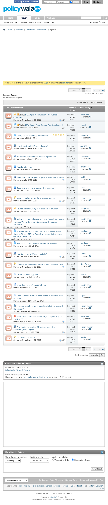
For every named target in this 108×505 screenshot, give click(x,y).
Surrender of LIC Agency (27, 274)
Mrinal (25, 127)
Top (102, 355)
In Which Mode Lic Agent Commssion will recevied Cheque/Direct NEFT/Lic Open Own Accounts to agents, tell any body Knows (37, 234)
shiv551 (25, 246)
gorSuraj (25, 211)
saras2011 (16, 227)
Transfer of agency (25, 167)
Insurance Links (68, 486)
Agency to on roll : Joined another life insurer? (37, 243)
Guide (37, 18)
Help (86, 2)
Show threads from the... (16, 457)
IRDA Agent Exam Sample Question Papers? (44, 125)
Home (10, 18)
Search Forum (96, 102)
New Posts (8, 22)
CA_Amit (19, 370)
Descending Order (81, 460)
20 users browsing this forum (35, 377)
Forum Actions (35, 22)
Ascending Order (61, 460)
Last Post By (86, 107)
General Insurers (53, 486)
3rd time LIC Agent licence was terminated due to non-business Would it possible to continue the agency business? (38, 222)
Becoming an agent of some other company (36, 188)
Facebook (81, 486)
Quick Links (49, 22)
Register (97, 2)
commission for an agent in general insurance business (40, 177)
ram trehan (26, 159)
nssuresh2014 (27, 301)
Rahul (24, 201)
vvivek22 (25, 138)
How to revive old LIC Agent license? (32, 146)
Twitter (91, 486)
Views (72, 110)
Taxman (27, 370)
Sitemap (68, 480)
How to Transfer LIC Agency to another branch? (37, 208)
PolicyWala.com (56, 480)
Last (101, 90)
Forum (24, 18)
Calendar (23, 22)
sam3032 (26, 190)
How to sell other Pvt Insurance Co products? (36, 156)
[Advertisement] (54, 55)
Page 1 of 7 (76, 90)
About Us (94, 480)
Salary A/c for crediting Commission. (32, 135)
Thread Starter (17, 107)
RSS (102, 488)
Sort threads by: (37, 457)
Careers (19, 29)
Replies (72, 107)
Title (7, 107)
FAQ (16, 22)
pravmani (26, 311)
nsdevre (25, 332)
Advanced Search (97, 22)
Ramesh (25, 256)
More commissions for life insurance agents (35, 198)
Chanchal (26, 169)
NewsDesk (26, 120)
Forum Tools (81, 102)
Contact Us (43, 480)
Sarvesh (25, 288)
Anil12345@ (17, 239)
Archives (51, 18)
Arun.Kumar (27, 148)
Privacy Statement (81, 480)
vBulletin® (53, 497)
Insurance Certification (36, 29)
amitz (24, 180)
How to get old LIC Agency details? (32, 254)
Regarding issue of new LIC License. (32, 285)
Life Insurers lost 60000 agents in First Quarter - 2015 (40, 264)
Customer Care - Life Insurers (31, 486)
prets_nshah (27, 277)
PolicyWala (10, 370)
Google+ (99, 486)
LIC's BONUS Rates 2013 (27, 337)
